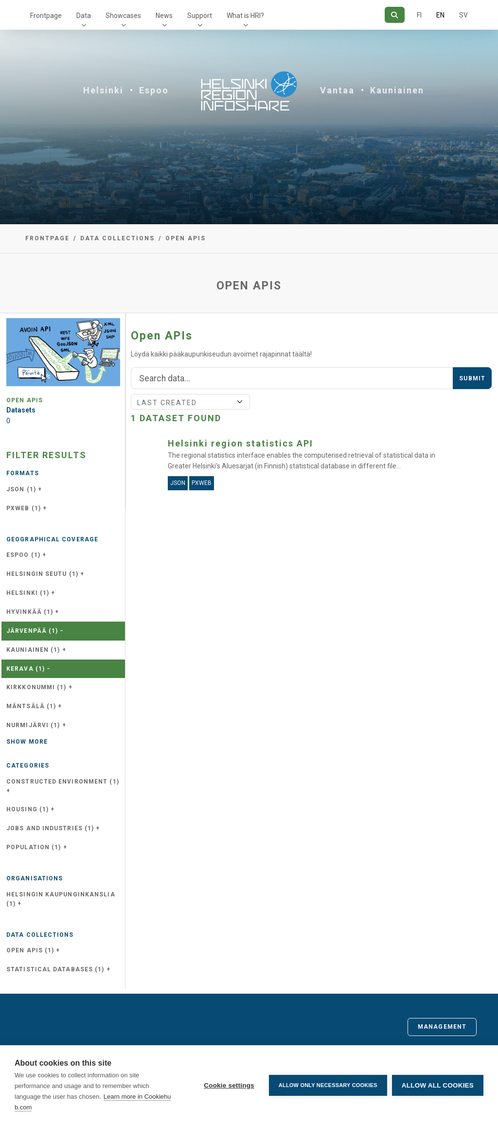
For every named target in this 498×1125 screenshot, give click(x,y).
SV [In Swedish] (463, 15)
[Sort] (190, 402)
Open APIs (185, 238)
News (164, 15)
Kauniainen (397, 90)
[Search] (395, 15)
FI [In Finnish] (419, 15)
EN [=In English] (440, 15)
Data (83, 15)
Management (442, 1026)
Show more (27, 741)
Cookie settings (229, 1085)
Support (199, 15)
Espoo (154, 90)
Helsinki (103, 90)
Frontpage (46, 15)
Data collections (117, 238)
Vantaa (337, 90)
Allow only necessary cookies (328, 1085)
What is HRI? (245, 15)
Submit (472, 378)
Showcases (123, 15)
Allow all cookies (438, 1085)
